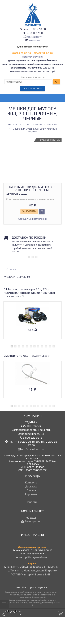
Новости (31, 502)
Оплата (31, 490)
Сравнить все (15, 296)
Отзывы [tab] (11, 269)
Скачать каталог (32, 88)
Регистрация (31, 521)
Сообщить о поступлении (32, 218)
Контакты (34, 40)
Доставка (31, 486)
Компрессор (39, 77)
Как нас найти (34, 36)
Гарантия (31, 494)
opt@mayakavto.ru (32, 56)
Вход (31, 517)
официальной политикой (32, 597)
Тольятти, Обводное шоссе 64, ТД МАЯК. (32, 566)
